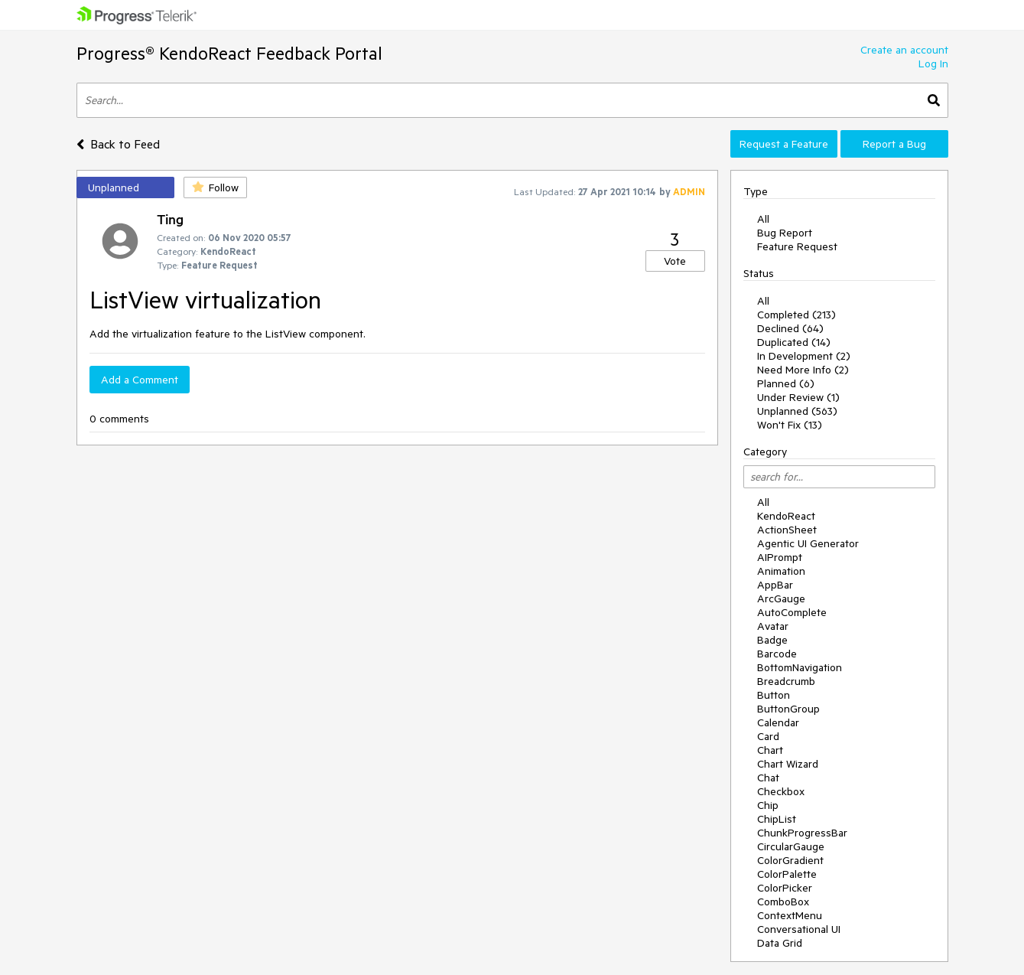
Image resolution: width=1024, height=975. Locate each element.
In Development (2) (803, 356)
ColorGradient (790, 860)
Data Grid (779, 943)
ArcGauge (781, 598)
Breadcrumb (786, 681)
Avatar (772, 626)
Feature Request (797, 246)
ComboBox (783, 901)
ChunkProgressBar (802, 833)
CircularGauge (790, 846)
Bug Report (784, 233)
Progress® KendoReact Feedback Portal (229, 53)
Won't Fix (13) (789, 425)
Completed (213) (796, 314)
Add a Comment (139, 379)
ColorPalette (787, 874)
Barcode (777, 653)
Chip (768, 805)
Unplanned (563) (797, 411)
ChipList (776, 819)
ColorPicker (784, 888)
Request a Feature (784, 144)
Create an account (904, 50)
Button (773, 695)
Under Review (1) (798, 397)
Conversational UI (798, 929)
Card (768, 736)
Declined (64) (790, 328)
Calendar (778, 722)
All (763, 219)
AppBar (775, 585)
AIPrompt (779, 557)
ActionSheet (787, 529)
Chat (768, 777)
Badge (772, 640)
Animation (781, 571)
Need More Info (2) (803, 370)
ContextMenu (789, 915)
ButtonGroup (788, 709)
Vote (675, 261)
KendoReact (786, 516)
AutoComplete (792, 612)
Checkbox (781, 791)
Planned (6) (785, 383)
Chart (770, 750)
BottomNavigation (799, 667)
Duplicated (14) (794, 342)
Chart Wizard (787, 764)
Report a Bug (894, 144)
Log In (933, 63)
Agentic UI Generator (808, 543)
